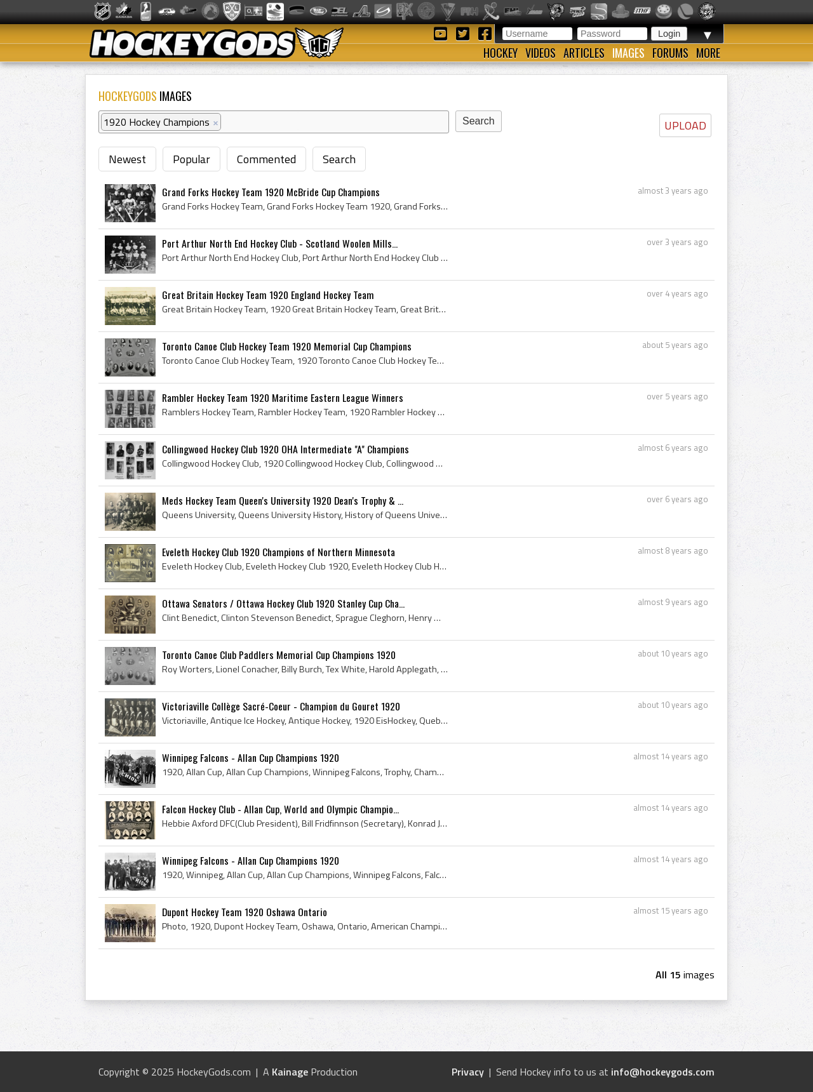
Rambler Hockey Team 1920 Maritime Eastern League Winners (282, 397)
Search (339, 159)
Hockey (500, 52)
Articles (584, 52)
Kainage (290, 1071)
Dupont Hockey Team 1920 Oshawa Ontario (244, 911)
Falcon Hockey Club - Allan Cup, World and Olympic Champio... (280, 808)
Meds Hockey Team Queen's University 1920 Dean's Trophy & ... (282, 500)
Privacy (468, 1071)
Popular (191, 159)
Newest (127, 159)
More (708, 52)
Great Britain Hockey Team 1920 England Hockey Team (268, 294)
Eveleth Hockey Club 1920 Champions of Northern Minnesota (278, 551)
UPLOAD (685, 125)
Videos (540, 52)
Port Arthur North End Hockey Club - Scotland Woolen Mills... (280, 243)
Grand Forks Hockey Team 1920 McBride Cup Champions (271, 191)
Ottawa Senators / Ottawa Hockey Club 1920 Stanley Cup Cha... (283, 603)
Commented (266, 159)
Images (628, 52)
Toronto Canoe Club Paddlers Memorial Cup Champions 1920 (279, 654)
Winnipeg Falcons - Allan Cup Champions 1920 (250, 757)
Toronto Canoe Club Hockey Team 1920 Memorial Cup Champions (287, 346)
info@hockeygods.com (663, 1071)
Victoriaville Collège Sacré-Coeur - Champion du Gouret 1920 (281, 706)
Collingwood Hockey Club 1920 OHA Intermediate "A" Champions (285, 448)
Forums (670, 52)
